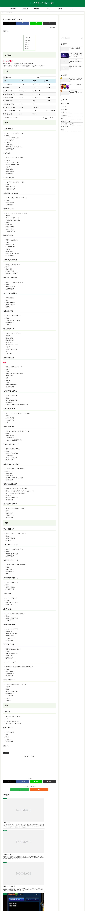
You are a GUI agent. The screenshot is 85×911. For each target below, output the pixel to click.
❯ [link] (54, 118)
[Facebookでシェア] (22, 23)
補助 (27, 49)
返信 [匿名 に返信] (53, 893)
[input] (72, 38)
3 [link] (50, 118)
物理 (27, 44)
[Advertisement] (29, 767)
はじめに (28, 40)
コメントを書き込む (29, 898)
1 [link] (45, 118)
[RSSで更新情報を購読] (31, 790)
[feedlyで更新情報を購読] (27, 790)
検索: (38, 78)
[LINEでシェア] (36, 23)
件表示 (9, 78)
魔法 (27, 47)
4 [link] (52, 118)
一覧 (27, 42)
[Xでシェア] (9, 23)
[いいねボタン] (4, 31)
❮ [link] (43, 118)
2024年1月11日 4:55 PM (8, 882)
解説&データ (6, 753)
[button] (49, 23)
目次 (27, 37)
